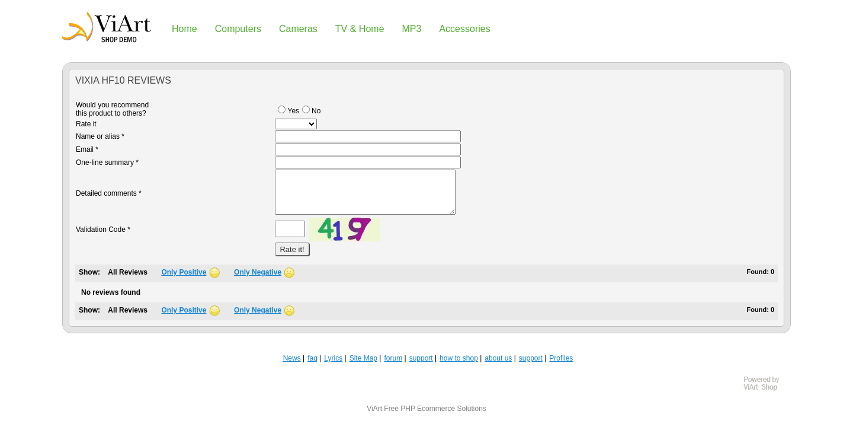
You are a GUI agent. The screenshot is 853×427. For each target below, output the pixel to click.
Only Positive (183, 272)
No (311, 111)
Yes (288, 111)
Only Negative (257, 272)
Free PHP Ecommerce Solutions (435, 408)
